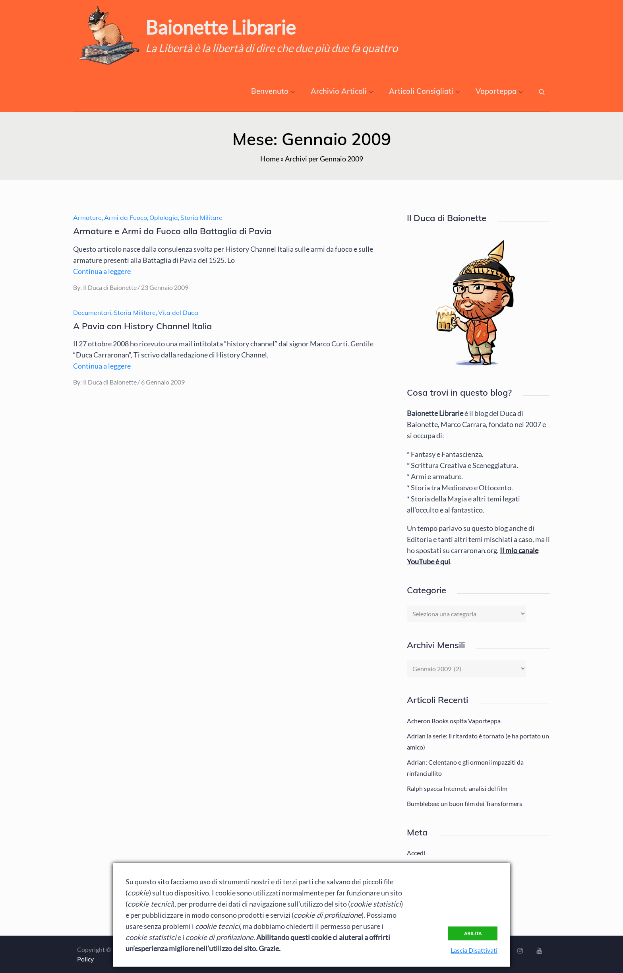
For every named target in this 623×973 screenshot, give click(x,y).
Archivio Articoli (342, 91)
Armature (87, 217)
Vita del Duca (178, 313)
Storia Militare (201, 217)
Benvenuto (273, 91)
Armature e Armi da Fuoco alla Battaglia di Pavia (172, 231)
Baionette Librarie (220, 27)
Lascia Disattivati (474, 950)
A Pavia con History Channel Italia (142, 326)
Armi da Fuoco (125, 217)
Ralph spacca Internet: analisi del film (457, 788)
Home (269, 158)
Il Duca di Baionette (110, 287)
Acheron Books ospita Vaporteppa (454, 720)
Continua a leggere (102, 271)
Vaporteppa (499, 91)
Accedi (416, 852)
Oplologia (163, 217)
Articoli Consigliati (424, 91)
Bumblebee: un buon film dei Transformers (464, 803)
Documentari (92, 313)
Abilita (473, 933)
